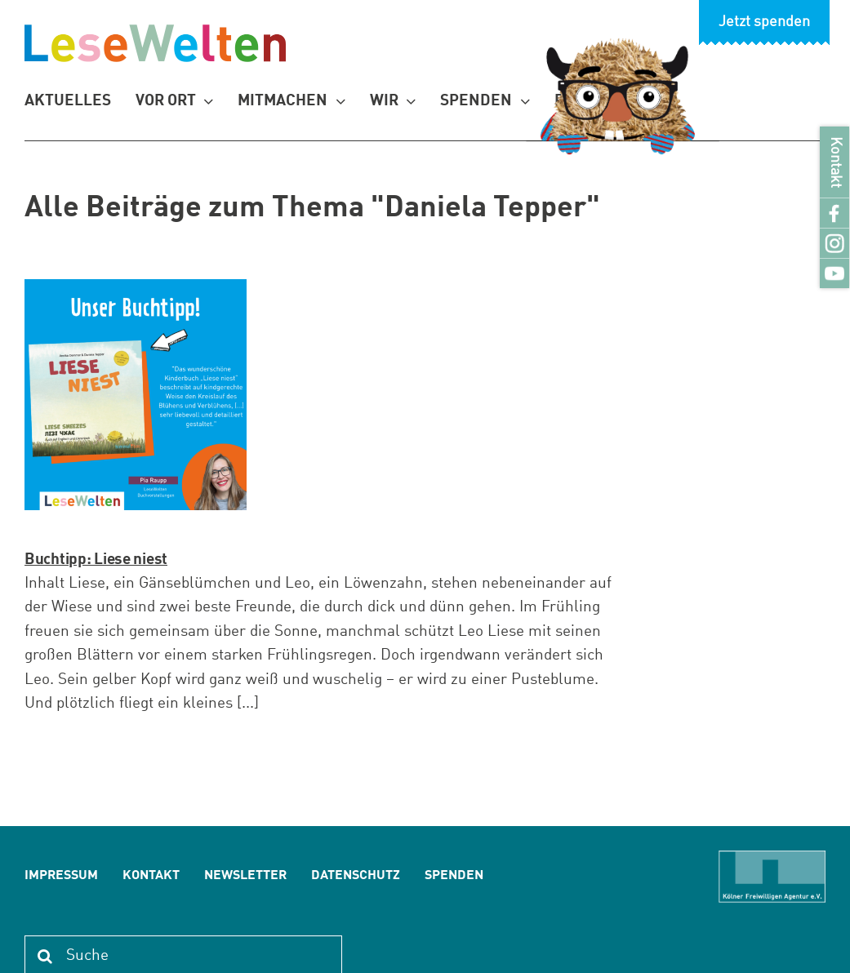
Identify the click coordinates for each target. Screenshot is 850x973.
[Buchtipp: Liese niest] (135, 394)
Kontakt (835, 162)
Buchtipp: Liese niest (95, 559)
